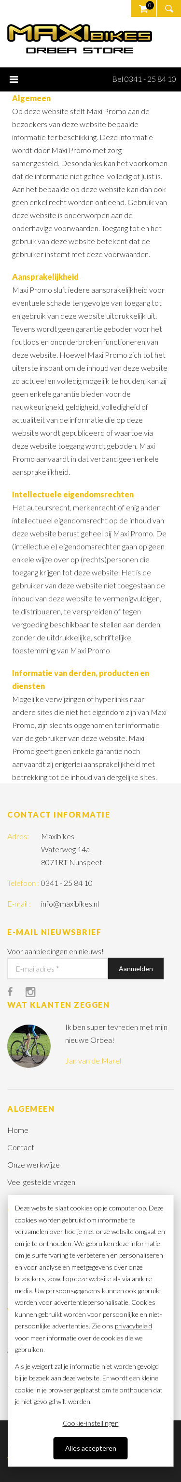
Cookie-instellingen (91, 1423)
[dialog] (90, 1331)
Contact (20, 1147)
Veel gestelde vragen (41, 1181)
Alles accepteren (90, 1448)
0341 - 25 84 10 (67, 882)
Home (17, 1129)
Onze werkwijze (33, 1164)
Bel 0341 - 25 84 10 (144, 78)
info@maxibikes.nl (70, 903)
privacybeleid (133, 1326)
